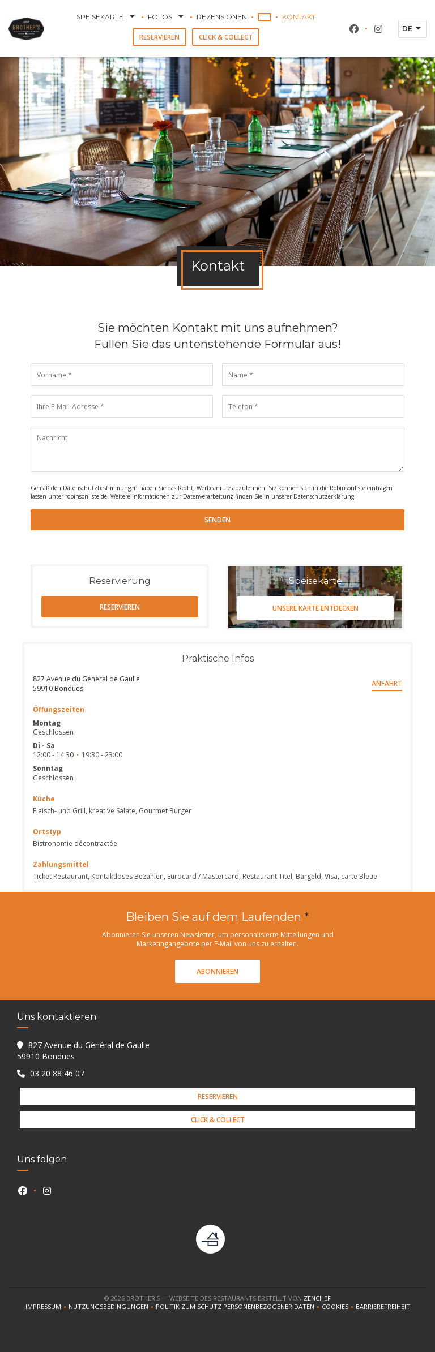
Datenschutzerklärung (323, 496)
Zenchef (317, 1298)
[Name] (313, 374)
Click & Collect (226, 37)
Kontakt (298, 16)
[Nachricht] (217, 449)
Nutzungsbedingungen (112, 1306)
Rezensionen (222, 16)
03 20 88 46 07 (57, 1073)
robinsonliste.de (86, 496)
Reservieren (159, 37)
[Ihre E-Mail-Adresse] (122, 406)
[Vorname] (122, 374)
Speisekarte (106, 17)
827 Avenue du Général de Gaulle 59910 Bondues (86, 683)
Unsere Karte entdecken (315, 608)
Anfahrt (387, 683)
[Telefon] (313, 406)
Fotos (167, 17)
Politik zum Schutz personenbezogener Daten (239, 1306)
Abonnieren (217, 971)
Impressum (47, 1306)
